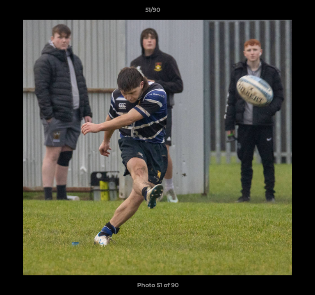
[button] (285, 12)
